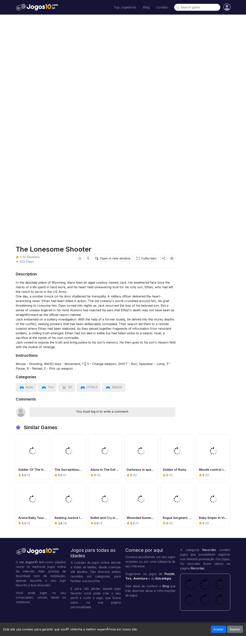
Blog (146, 7)
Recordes (209, 550)
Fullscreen (146, 258)
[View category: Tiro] (47, 387)
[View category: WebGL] (113, 387)
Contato (162, 7)
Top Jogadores (125, 7)
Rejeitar (235, 629)
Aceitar (218, 629)
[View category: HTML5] (88, 387)
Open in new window (112, 258)
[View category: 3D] (66, 387)
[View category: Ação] (26, 387)
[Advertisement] (123, 47)
